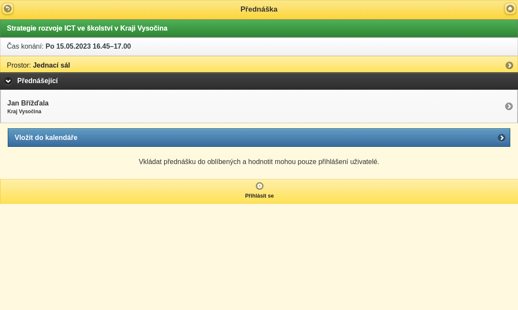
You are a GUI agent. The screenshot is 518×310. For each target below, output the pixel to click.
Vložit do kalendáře (46, 137)
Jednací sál (38, 65)
